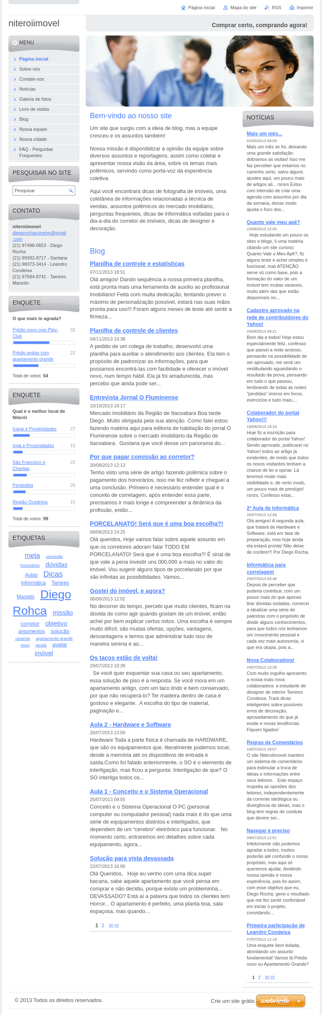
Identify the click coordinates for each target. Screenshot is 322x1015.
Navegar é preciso (268, 831)
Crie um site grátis (233, 1001)
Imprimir (305, 7)
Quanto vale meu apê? (273, 222)
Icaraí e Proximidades (34, 428)
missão (63, 612)
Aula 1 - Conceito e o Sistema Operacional (149, 791)
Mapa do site (243, 7)
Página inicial (201, 7)
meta (32, 555)
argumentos (31, 631)
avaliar (59, 645)
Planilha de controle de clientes (134, 330)
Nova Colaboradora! (270, 660)
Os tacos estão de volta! (124, 657)
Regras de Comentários (275, 742)
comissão (54, 556)
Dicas (53, 574)
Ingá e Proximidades (33, 445)
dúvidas (56, 564)
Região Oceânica (30, 501)
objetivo (56, 623)
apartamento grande (54, 638)
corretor (29, 624)
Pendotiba (23, 485)
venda (41, 645)
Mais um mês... (264, 134)
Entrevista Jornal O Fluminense (134, 397)
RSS (276, 7)
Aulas (31, 575)
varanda (22, 638)
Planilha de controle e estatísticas (137, 263)
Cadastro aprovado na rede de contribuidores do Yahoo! (277, 317)
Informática (33, 583)
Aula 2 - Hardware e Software (130, 724)
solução (60, 631)
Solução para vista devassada (132, 858)
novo (25, 645)
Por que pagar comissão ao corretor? (142, 456)
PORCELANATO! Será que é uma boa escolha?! (156, 523)
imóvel (44, 652)
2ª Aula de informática (273, 508)
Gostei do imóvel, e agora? (127, 591)
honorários (30, 565)
